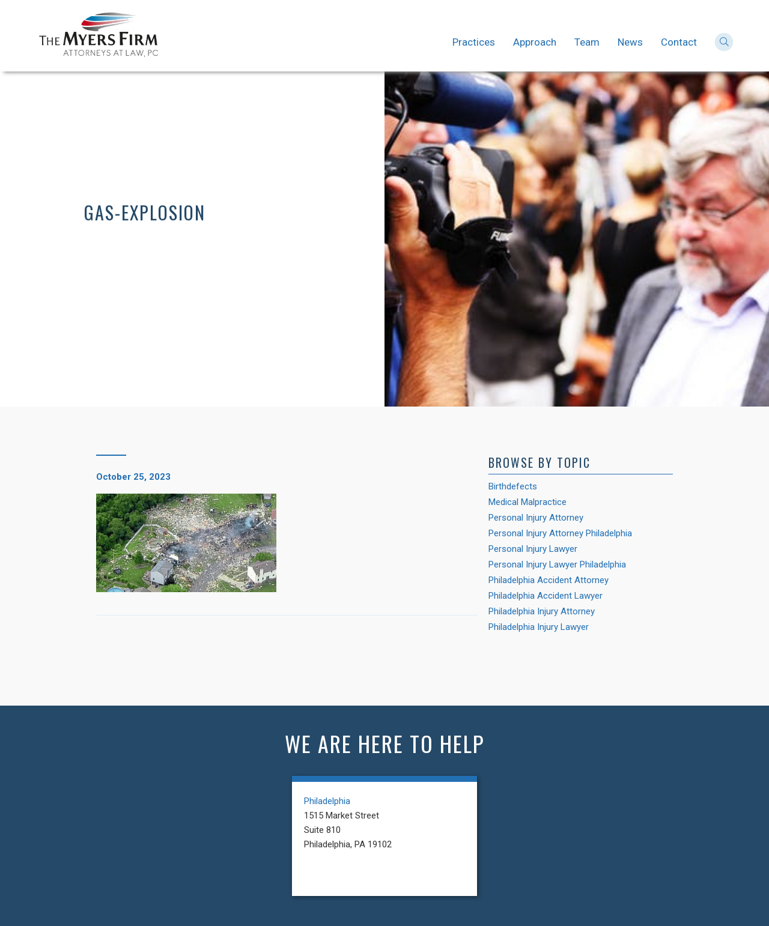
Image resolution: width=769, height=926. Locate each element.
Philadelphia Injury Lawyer (538, 627)
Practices (473, 42)
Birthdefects (512, 486)
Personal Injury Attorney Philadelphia (560, 533)
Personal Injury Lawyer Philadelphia (557, 564)
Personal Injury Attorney (535, 517)
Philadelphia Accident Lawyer (545, 595)
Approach (534, 42)
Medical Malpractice (527, 502)
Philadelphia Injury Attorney (541, 611)
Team (587, 42)
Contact (679, 42)
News (630, 42)
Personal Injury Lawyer (532, 548)
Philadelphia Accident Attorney (548, 580)
